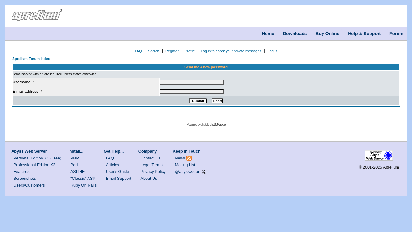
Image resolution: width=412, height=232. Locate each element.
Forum (396, 33)
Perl (74, 165)
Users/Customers (29, 185)
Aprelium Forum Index (31, 59)
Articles (112, 165)
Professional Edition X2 (34, 165)
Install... (75, 151)
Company (147, 151)
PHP (74, 158)
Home (268, 33)
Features (22, 171)
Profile (190, 51)
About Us (149, 178)
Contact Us (151, 158)
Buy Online (327, 33)
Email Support (118, 178)
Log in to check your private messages (231, 51)
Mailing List (185, 165)
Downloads (295, 33)
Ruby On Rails (83, 185)
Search (153, 51)
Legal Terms (152, 165)
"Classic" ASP (83, 178)
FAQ (138, 51)
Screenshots (25, 178)
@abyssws (185, 171)
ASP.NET (78, 171)
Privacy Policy (153, 171)
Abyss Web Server (29, 151)
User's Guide (117, 171)
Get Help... (114, 151)
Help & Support (364, 33)
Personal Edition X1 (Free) (37, 158)
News (180, 158)
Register (172, 51)
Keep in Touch (187, 151)
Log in (272, 51)
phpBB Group (218, 124)
